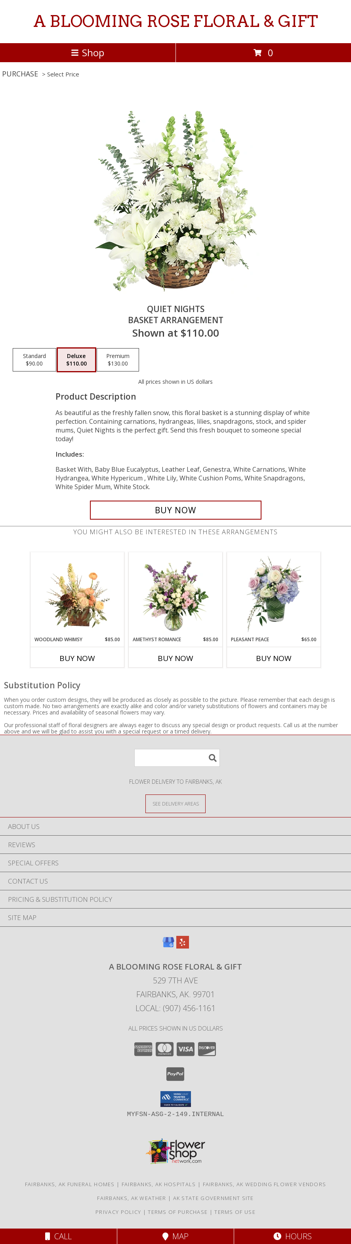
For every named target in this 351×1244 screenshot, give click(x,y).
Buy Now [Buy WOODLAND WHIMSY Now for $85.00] (77, 658)
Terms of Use (235, 1211)
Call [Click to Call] (58, 1236)
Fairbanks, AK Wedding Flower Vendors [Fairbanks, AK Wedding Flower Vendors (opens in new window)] (264, 1184)
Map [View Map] (175, 1236)
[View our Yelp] (182, 946)
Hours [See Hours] (292, 1236)
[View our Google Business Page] (168, 946)
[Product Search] (177, 758)
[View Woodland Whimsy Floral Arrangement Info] (77, 594)
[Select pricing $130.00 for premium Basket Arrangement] (118, 360)
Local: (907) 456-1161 (175, 1008)
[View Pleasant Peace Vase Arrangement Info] (274, 594)
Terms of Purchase (178, 1211)
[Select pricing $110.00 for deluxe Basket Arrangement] (76, 360)
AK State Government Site (213, 1198)
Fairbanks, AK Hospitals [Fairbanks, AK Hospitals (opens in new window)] (159, 1184)
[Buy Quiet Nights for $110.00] (175, 510)
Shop (87, 52)
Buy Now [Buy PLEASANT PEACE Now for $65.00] (274, 658)
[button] (175, 1099)
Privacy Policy (118, 1211)
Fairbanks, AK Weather (131, 1198)
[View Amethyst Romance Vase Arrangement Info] (176, 594)
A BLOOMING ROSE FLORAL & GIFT (175, 21)
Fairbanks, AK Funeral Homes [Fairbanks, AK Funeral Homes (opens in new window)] (70, 1184)
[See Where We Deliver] (175, 803)
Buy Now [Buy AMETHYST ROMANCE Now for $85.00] (175, 658)
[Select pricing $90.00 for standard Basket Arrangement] (34, 360)
